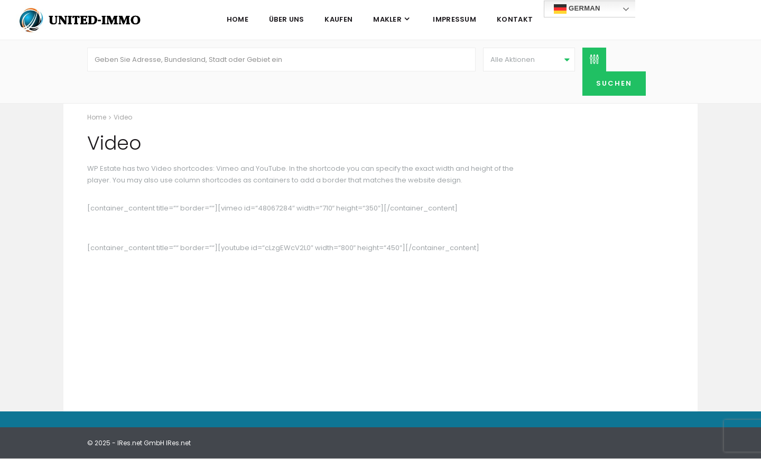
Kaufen (338, 19)
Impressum (454, 19)
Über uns (286, 19)
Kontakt (515, 19)
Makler (387, 19)
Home (237, 19)
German (577, 9)
